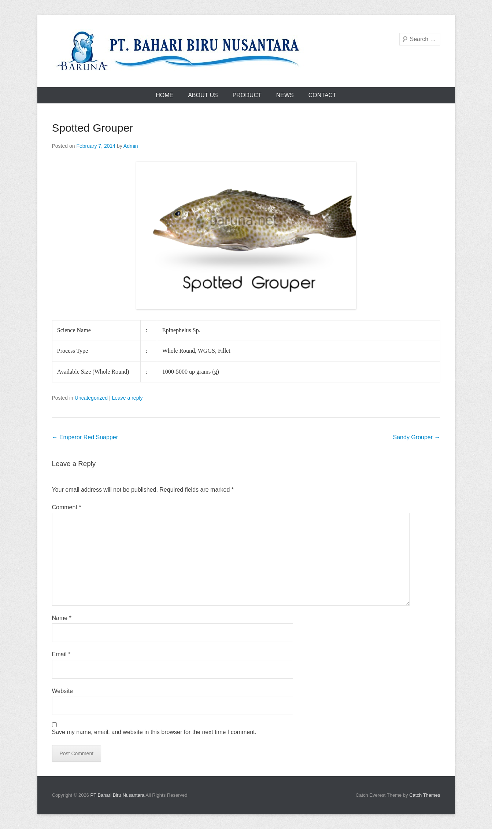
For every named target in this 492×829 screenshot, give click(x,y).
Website (62, 691)
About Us (203, 95)
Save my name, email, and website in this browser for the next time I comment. (154, 732)
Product (247, 95)
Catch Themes (424, 795)
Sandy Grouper (416, 437)
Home (164, 95)
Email (61, 654)
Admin (130, 146)
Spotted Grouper (92, 128)
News (285, 95)
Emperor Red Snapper (85, 437)
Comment (66, 507)
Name (61, 618)
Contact (322, 95)
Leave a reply (127, 398)
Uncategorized (91, 398)
